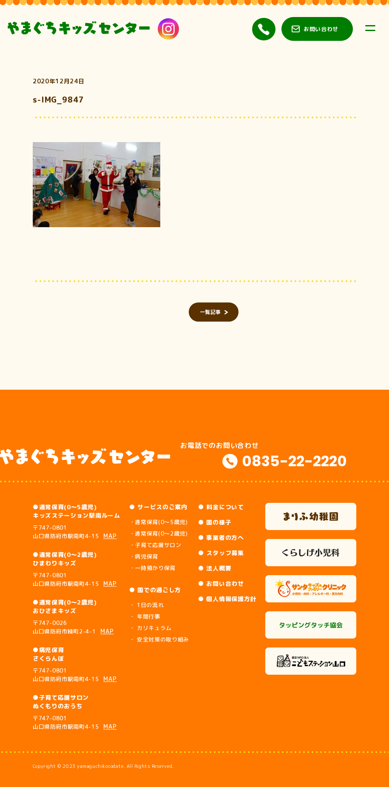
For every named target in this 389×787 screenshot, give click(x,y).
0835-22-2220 (294, 461)
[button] (96, 184)
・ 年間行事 (144, 616)
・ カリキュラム (150, 628)
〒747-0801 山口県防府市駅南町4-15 (75, 532)
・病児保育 (143, 556)
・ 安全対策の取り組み (159, 639)
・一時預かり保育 (152, 568)
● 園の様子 (214, 522)
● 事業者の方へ (221, 537)
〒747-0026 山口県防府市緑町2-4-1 (73, 627)
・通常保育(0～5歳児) (158, 522)
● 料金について (221, 507)
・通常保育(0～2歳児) (158, 533)
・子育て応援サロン (155, 545)
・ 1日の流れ (146, 605)
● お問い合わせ (221, 583)
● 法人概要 (214, 568)
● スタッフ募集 (221, 553)
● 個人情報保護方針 (227, 599)
